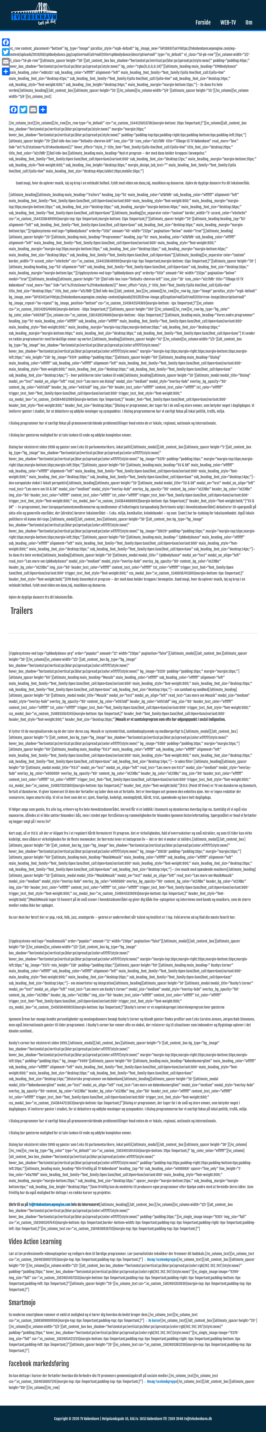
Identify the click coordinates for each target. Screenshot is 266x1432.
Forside (203, 22)
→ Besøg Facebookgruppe (161, 1259)
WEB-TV (228, 22)
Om (249, 22)
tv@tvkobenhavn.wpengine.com (51, 1204)
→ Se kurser (153, 1320)
